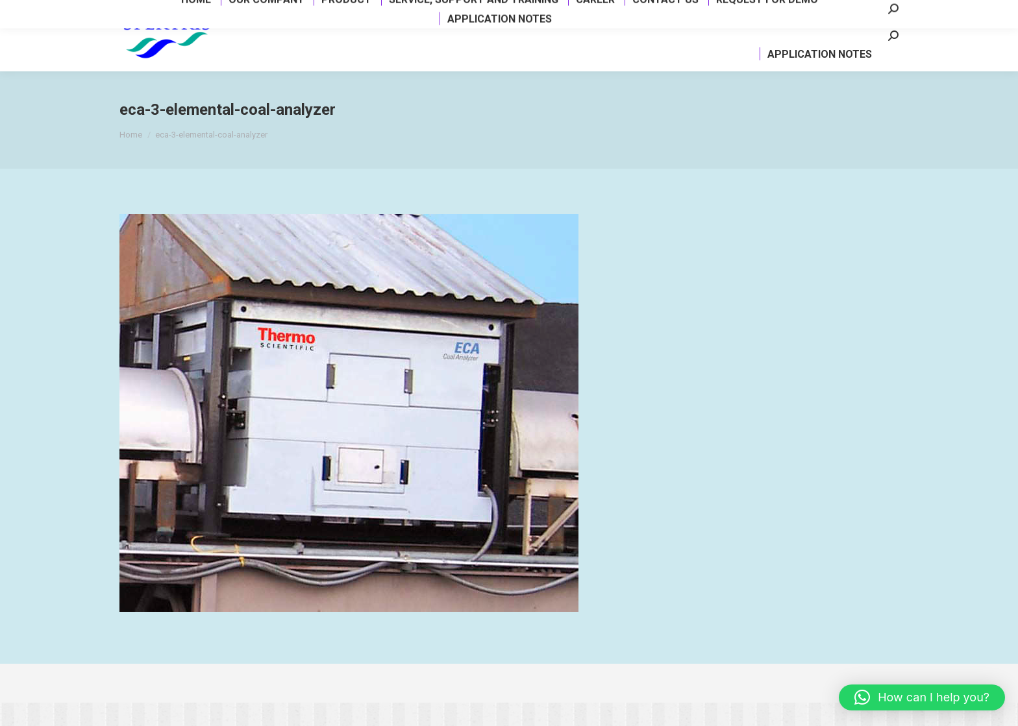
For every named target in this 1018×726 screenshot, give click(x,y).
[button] (922, 697)
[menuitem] (249, 41)
